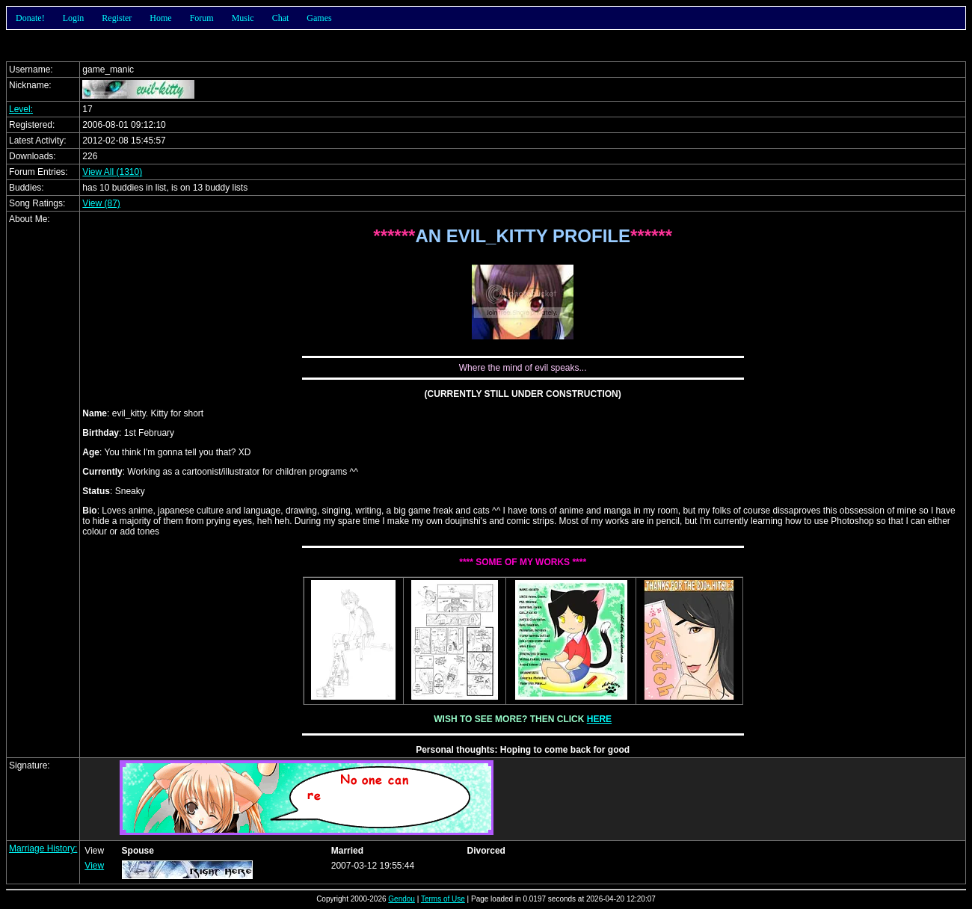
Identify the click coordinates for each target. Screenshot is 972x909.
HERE (599, 719)
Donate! (30, 18)
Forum (202, 18)
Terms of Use (443, 899)
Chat (280, 18)
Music (243, 18)
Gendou (401, 899)
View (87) (101, 203)
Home (160, 18)
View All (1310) (112, 172)
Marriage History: (43, 848)
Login (73, 18)
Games (319, 18)
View (94, 865)
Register (117, 18)
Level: (21, 109)
